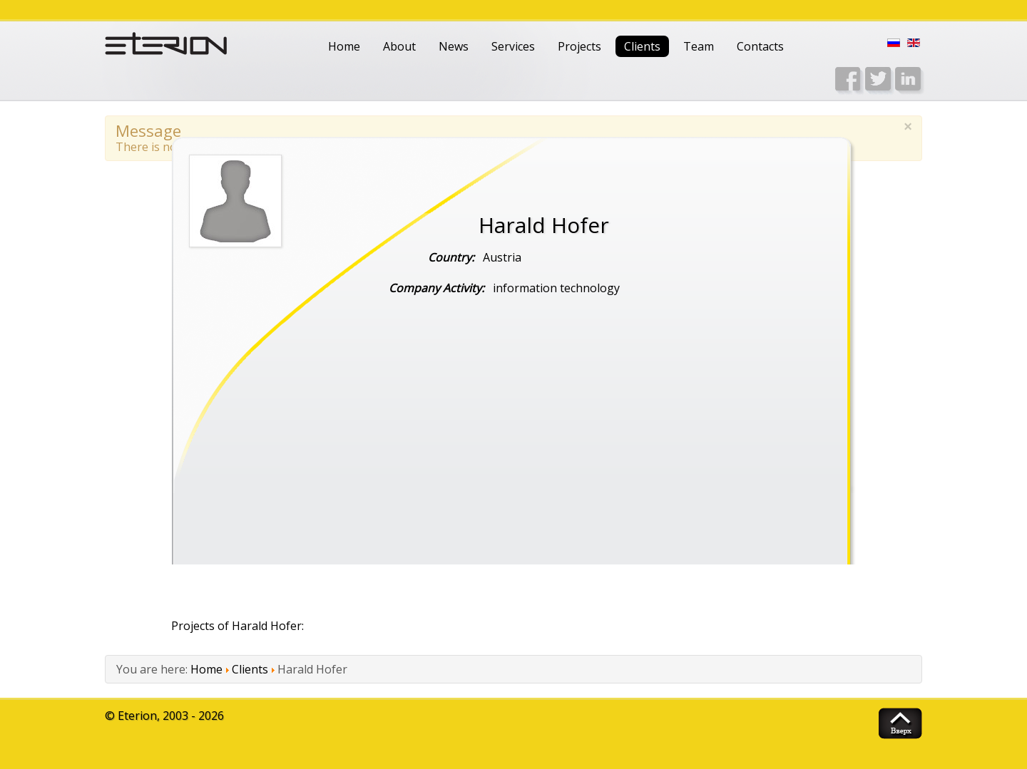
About (399, 46)
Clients (642, 46)
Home (344, 46)
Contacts (760, 46)
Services (513, 46)
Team (698, 46)
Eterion (137, 715)
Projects (579, 46)
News (454, 46)
